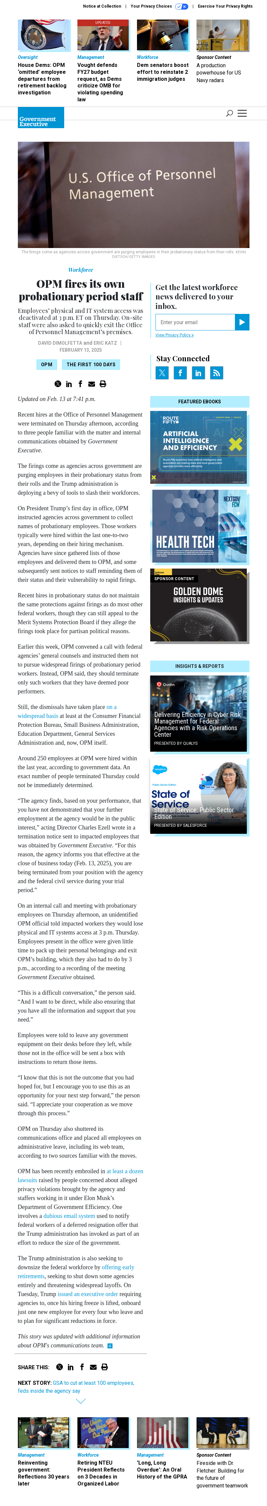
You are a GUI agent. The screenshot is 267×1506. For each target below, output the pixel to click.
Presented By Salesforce (180, 825)
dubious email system (69, 1216)
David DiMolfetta (60, 343)
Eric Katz (105, 343)
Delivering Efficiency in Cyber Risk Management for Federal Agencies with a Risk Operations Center (197, 724)
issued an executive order (88, 1294)
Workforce (80, 269)
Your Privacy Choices (159, 7)
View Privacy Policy (175, 335)
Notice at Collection (102, 6)
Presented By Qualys (176, 743)
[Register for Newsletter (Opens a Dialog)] (242, 322)
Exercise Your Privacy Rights (225, 6)
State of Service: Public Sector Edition (194, 813)
